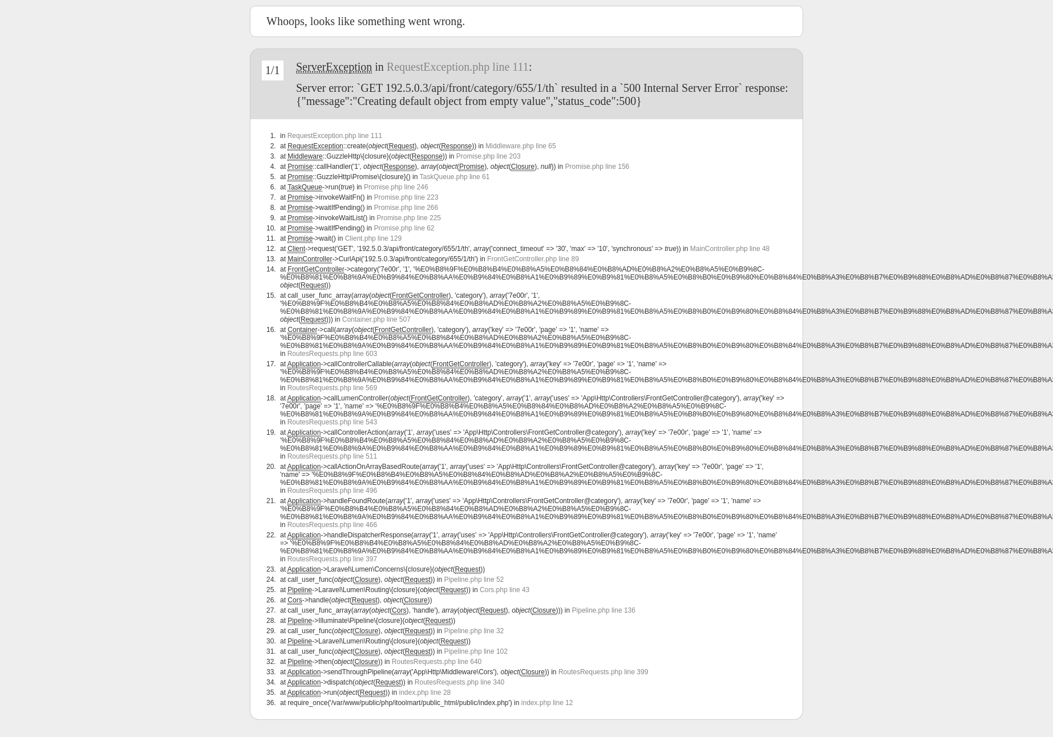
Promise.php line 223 (406, 197)
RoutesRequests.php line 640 (436, 662)
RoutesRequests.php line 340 (459, 682)
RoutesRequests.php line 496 (332, 491)
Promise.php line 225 (408, 218)
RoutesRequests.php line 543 (332, 422)
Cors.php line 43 (504, 590)
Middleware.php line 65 (520, 146)
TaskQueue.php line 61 (455, 177)
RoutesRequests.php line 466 (332, 525)
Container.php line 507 (376, 319)
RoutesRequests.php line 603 (332, 354)
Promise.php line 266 (406, 208)
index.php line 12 (547, 703)
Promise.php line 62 (404, 228)
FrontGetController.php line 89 (533, 259)
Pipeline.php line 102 (476, 651)
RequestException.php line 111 (458, 66)
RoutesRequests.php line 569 (332, 388)
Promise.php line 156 (597, 167)
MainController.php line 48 (730, 249)
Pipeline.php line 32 (474, 631)
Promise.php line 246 (396, 187)
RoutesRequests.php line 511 (332, 456)
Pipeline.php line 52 (474, 580)
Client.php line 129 (373, 238)
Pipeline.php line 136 (603, 610)
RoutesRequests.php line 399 (603, 672)
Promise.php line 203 (488, 156)
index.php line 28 (425, 692)
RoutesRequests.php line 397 (332, 559)
